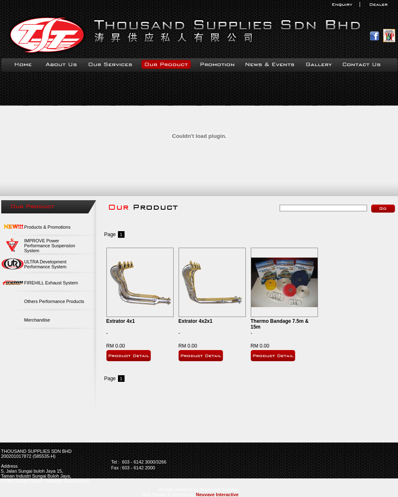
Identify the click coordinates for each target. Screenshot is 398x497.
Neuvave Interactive (217, 494)
